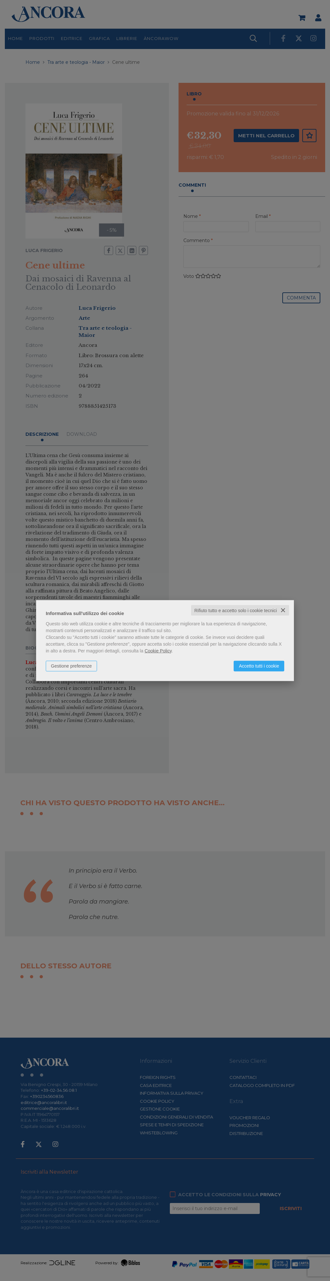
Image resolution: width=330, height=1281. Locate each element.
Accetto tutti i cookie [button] (259, 665)
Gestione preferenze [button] (71, 665)
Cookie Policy (158, 650)
